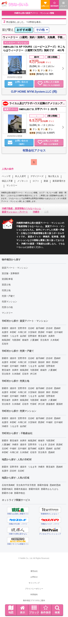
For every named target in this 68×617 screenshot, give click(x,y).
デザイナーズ (37, 176)
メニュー (63, 4)
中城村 (49, 332)
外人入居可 (20, 176)
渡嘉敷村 (50, 404)
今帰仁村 (22, 332)
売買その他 (7, 307)
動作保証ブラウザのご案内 (34, 600)
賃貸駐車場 (7, 279)
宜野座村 (32, 336)
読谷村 (49, 328)
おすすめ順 (24, 29)
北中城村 (58, 332)
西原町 (41, 332)
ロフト (36, 181)
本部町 (13, 332)
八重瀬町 (34, 340)
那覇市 (5, 328)
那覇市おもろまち (49, 489)
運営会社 (34, 571)
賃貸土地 (6, 284)
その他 (40, 29)
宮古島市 (44, 340)
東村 (48, 362)
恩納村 (57, 328)
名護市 (5, 332)
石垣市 (5, 344)
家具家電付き (59, 181)
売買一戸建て (8, 296)
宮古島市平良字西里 (26, 485)
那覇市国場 (42, 485)
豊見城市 (42, 336)
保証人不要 (7, 181)
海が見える (53, 176)
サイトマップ (34, 583)
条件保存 (45, 609)
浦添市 (13, 328)
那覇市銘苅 (7, 489)
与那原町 (16, 340)
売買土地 (6, 290)
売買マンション (9, 301)
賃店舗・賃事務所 (10, 273)
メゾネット (22, 181)
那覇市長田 (34, 489)
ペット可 (6, 176)
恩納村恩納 (55, 485)
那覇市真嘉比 (20, 489)
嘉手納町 (40, 328)
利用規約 (34, 594)
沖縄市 (5, 336)
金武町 (23, 336)
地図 (11, 609)
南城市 (25, 340)
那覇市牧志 (19, 493)
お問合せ (34, 577)
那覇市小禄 (7, 493)
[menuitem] (24, 30)
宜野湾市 (22, 328)
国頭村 (41, 362)
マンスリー (11, 185)
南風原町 (6, 340)
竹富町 (33, 404)
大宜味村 (32, 332)
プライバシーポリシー (34, 589)
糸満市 (51, 336)
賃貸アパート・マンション (15, 268)
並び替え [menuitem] (8, 29)
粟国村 (59, 404)
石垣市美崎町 (8, 485)
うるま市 (14, 336)
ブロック (34, 609)
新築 (46, 181)
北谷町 (31, 328)
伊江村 (33, 374)
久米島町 (54, 340)
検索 (57, 609)
